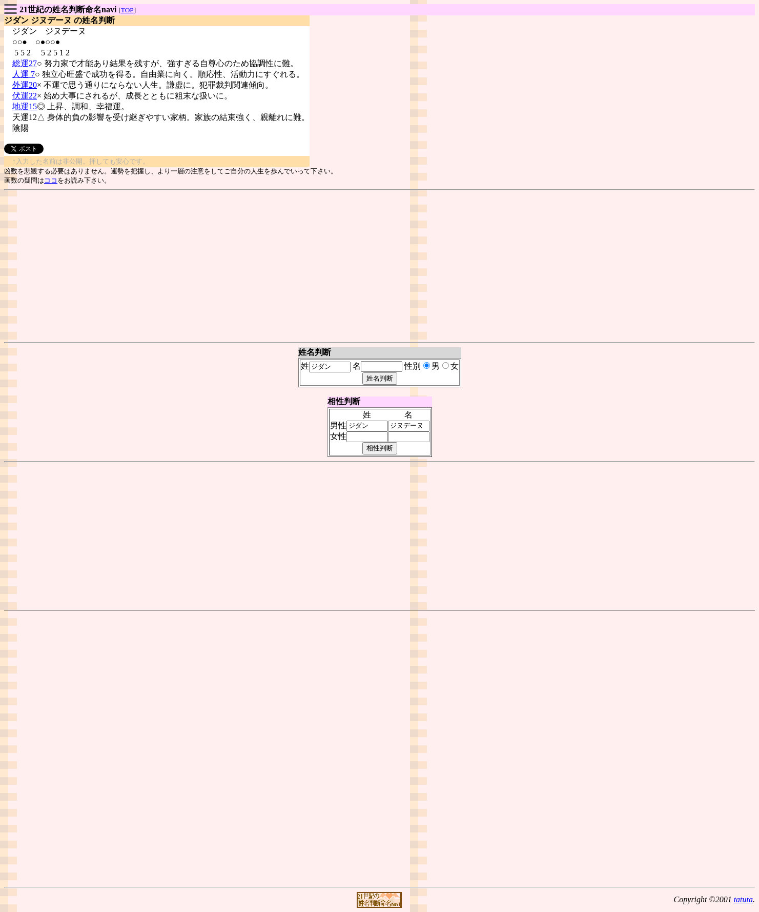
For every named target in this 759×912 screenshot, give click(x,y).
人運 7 (23, 74)
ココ (50, 180)
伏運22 (24, 95)
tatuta (743, 899)
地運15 (24, 106)
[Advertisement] (379, 266)
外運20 (24, 85)
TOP (127, 10)
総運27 (24, 63)
